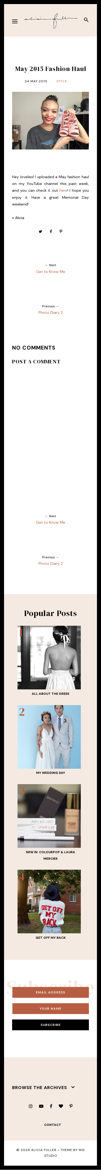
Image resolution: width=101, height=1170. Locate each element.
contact (52, 1125)
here (63, 190)
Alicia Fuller (44, 1150)
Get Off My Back (51, 938)
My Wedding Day (50, 773)
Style (62, 81)
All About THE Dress (50, 694)
